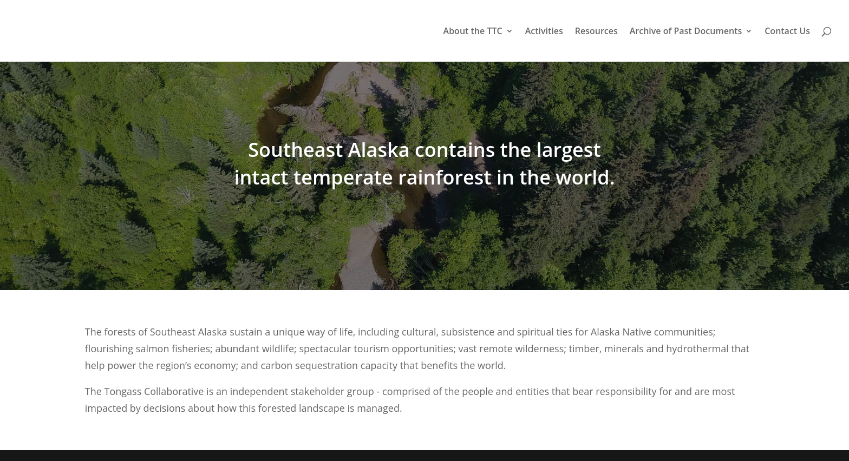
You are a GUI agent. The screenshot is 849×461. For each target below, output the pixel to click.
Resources (596, 32)
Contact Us (787, 32)
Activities (544, 32)
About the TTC (472, 32)
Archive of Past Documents (686, 32)
